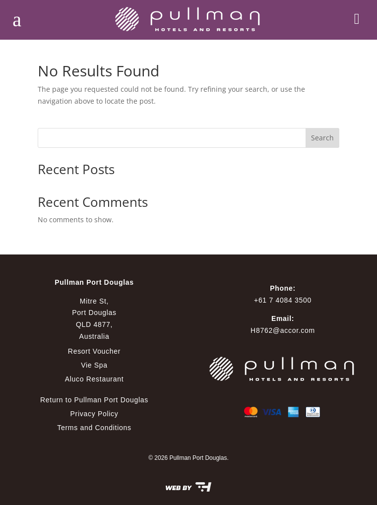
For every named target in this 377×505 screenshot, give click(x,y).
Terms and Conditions (94, 428)
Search (322, 137)
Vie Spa (94, 365)
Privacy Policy (94, 414)
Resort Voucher (94, 351)
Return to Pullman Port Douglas (94, 400)
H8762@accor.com (283, 330)
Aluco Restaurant (94, 379)
